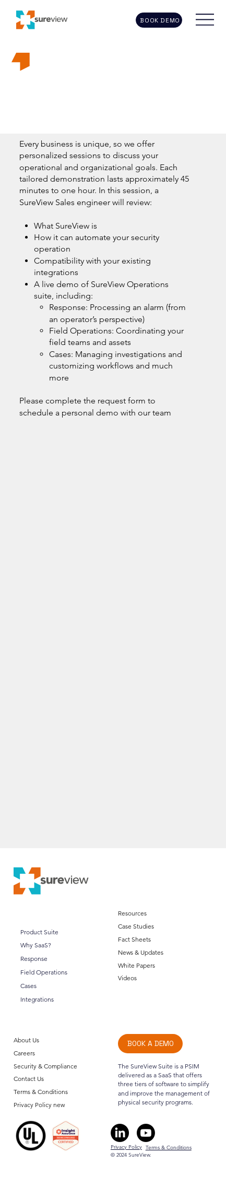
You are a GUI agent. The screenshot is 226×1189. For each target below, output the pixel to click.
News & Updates (140, 952)
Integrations (37, 999)
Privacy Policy (126, 1147)
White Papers (136, 965)
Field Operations (43, 972)
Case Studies (136, 926)
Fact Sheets (134, 939)
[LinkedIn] (120, 1133)
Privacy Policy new (39, 1105)
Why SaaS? (35, 945)
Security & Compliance (45, 1066)
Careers (24, 1053)
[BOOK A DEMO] (150, 1043)
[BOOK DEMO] (159, 20)
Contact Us (29, 1079)
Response (33, 958)
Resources (132, 913)
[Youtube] (146, 1133)
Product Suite (39, 932)
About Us (26, 1040)
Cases (28, 986)
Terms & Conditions (41, 1092)
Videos (127, 978)
